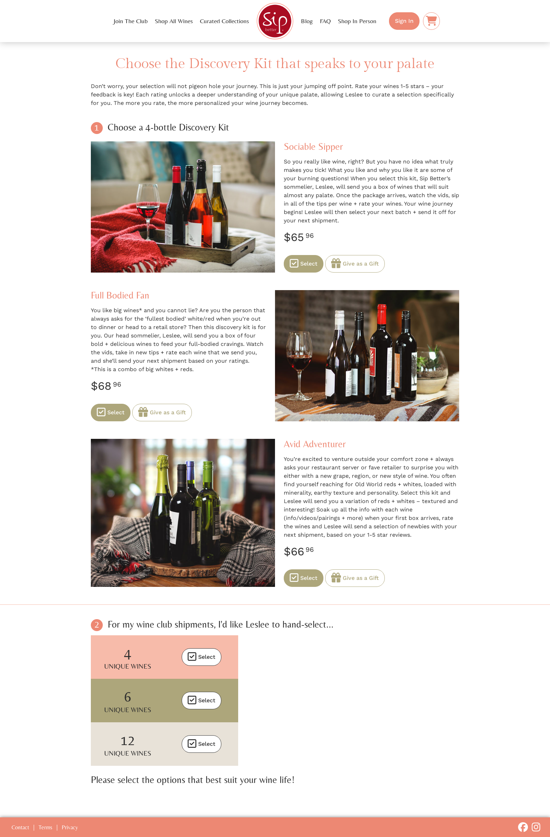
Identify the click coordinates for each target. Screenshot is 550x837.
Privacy (70, 827)
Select (303, 263)
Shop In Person (357, 21)
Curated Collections (224, 21)
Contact (20, 827)
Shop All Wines (174, 21)
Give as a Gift (355, 263)
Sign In (404, 21)
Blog (307, 21)
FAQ (325, 21)
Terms (45, 827)
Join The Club (131, 21)
